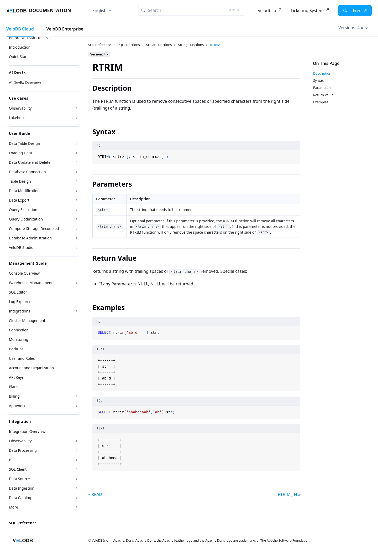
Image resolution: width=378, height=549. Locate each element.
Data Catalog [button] (20, 497)
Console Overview (24, 273)
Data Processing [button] (23, 450)
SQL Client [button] (18, 469)
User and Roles (22, 358)
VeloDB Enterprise (64, 29)
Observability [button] (20, 108)
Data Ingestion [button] (21, 488)
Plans (13, 386)
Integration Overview (27, 431)
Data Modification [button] (24, 190)
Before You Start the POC (30, 37)
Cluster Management (27, 320)
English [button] (99, 10)
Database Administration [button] (30, 237)
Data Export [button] (19, 200)
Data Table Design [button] (24, 143)
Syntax (318, 80)
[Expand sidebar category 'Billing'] (76, 396)
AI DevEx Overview (25, 82)
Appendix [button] (17, 405)
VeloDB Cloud (20, 29)
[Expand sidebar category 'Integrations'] (76, 311)
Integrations (19, 311)
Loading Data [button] (20, 152)
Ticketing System (307, 10)
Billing (14, 396)
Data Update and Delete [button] (29, 162)
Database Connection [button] (27, 171)
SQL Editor (18, 292)
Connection (19, 329)
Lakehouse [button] (18, 117)
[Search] (191, 10)
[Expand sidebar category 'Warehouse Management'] (76, 283)
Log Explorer (20, 301)
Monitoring (18, 339)
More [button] (13, 507)
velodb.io (267, 10)
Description (322, 73)
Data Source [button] (19, 478)
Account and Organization (31, 367)
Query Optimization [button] (26, 219)
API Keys (16, 377)
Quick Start (18, 56)
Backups (16, 348)
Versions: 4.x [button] (350, 27)
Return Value (323, 95)
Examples (320, 102)
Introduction (19, 47)
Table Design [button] (20, 181)
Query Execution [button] (23, 209)
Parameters (322, 87)
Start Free (351, 10)
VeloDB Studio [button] (21, 247)
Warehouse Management (30, 282)
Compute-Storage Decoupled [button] (34, 228)
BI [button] (11, 459)
